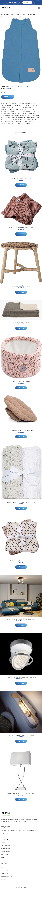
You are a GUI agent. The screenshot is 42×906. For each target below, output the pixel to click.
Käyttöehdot (4, 873)
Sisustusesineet (5, 848)
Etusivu (3, 17)
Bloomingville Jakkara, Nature (21, 286)
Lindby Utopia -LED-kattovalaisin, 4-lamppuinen (21, 619)
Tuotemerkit (4, 854)
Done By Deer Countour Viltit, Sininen (21, 179)
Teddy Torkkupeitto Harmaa (21, 322)
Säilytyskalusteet (5, 845)
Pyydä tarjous (27, 2)
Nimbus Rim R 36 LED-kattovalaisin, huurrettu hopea (21, 677)
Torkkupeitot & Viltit (22, 86)
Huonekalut (4, 842)
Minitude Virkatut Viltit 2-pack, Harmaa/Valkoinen (21, 502)
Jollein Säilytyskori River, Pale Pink (21, 381)
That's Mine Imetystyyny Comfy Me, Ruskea (21, 430)
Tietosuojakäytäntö (6, 876)
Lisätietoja (7, 96)
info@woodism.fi (5, 834)
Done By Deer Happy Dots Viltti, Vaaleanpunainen (21, 561)
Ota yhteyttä (4, 870)
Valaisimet (4, 857)
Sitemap (3, 879)
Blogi (2, 867)
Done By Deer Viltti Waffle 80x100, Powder (21, 228)
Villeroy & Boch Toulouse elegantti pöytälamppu (21, 793)
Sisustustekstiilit (12, 86)
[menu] (39, 8)
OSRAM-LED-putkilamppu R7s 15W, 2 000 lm (21, 735)
